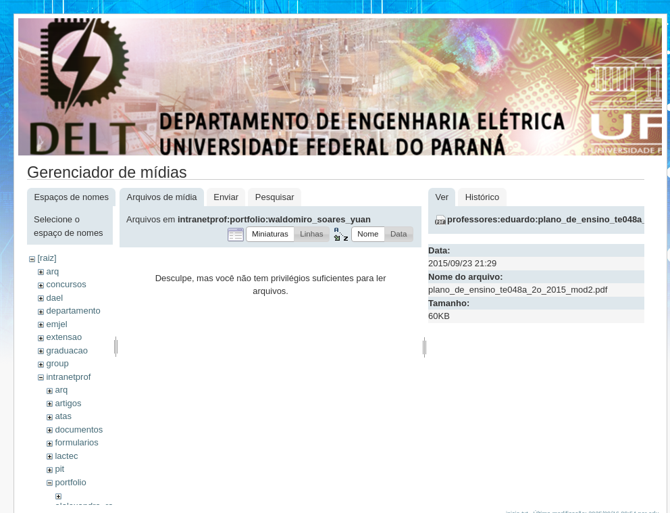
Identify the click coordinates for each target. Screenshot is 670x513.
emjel (56, 324)
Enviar (225, 197)
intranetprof (68, 377)
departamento (73, 311)
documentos (79, 429)
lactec (66, 456)
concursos (66, 284)
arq (52, 271)
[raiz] (46, 258)
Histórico (482, 197)
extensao (64, 337)
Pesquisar (274, 197)
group (57, 363)
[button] (270, 234)
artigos (68, 403)
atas (63, 416)
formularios (76, 442)
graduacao (66, 350)
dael (54, 298)
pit (59, 469)
